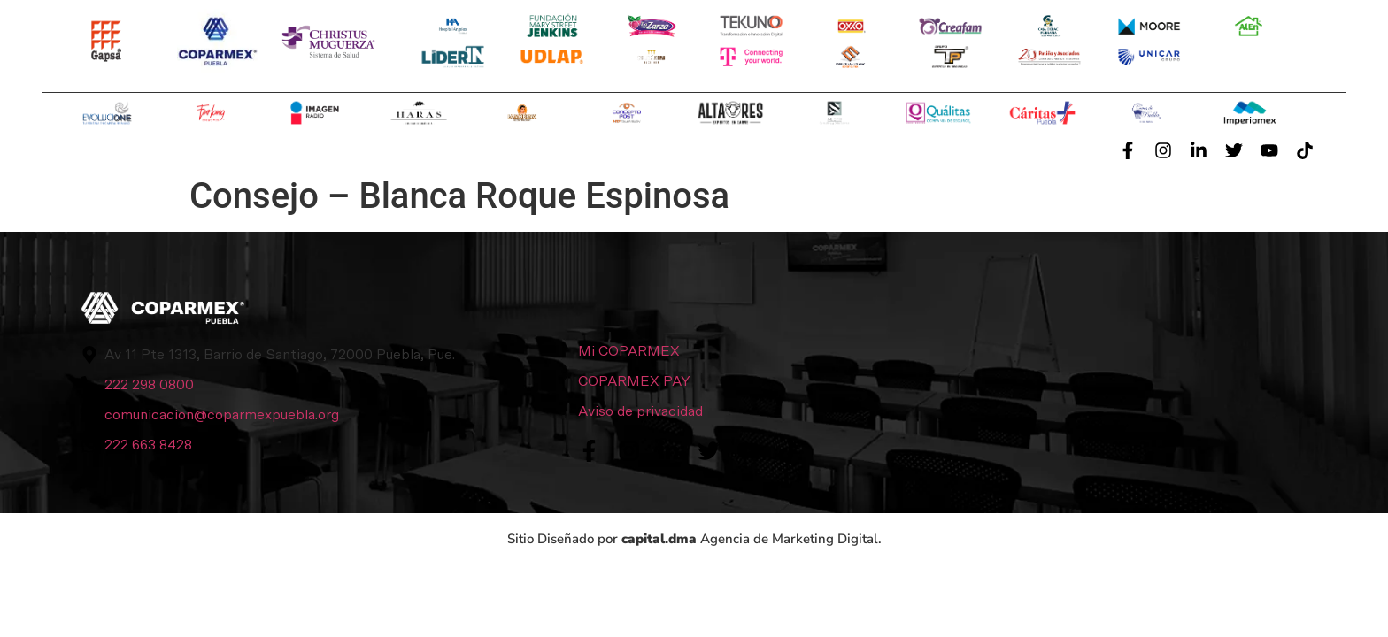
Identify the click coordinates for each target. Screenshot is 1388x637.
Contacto (1000, 150)
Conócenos (145, 150)
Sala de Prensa (810, 150)
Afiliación (610, 150)
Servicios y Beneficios (380, 150)
